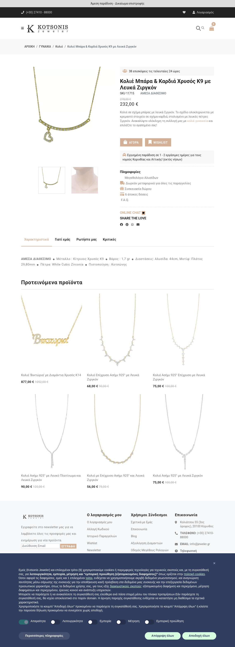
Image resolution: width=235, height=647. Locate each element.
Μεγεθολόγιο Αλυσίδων (139, 178)
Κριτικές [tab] (109, 239)
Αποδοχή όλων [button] (199, 635)
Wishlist (92, 543)
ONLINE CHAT (132, 213)
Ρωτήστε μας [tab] (86, 239)
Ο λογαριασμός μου (99, 522)
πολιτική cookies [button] (194, 574)
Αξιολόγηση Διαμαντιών (147, 543)
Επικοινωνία (139, 529)
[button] (214, 563)
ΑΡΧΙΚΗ (30, 46)
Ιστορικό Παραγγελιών (102, 536)
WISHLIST (158, 142)
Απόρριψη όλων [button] (162, 635)
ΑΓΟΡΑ (131, 142)
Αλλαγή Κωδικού (98, 529)
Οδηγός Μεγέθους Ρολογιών (150, 550)
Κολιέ (59, 46)
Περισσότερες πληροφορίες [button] (44, 635)
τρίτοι (89, 578)
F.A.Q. (125, 200)
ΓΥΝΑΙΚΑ (45, 46)
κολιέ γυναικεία (197, 121)
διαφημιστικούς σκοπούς (125, 586)
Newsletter (94, 550)
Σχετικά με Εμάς (142, 522)
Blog (134, 536)
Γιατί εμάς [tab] (62, 239)
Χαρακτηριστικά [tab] (36, 239)
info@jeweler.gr (200, 544)
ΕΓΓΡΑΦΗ (68, 546)
